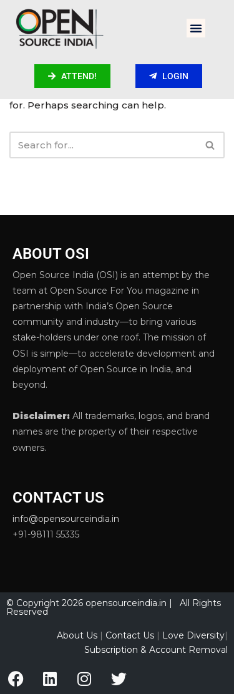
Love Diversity (193, 635)
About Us (77, 635)
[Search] (103, 145)
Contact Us (129, 635)
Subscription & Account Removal (156, 649)
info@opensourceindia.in (65, 518)
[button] (196, 28)
